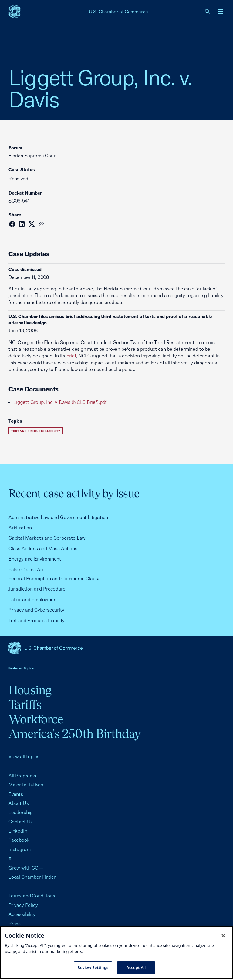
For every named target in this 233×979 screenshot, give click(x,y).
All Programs (22, 776)
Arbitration (20, 528)
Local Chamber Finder (32, 877)
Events (15, 794)
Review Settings (93, 967)
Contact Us (20, 822)
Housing (29, 690)
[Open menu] (221, 11)
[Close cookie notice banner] (223, 935)
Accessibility (21, 914)
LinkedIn (17, 831)
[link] (207, 11)
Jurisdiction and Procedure (36, 589)
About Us (18, 803)
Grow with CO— (25, 868)
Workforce (35, 719)
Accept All (136, 967)
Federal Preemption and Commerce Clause (54, 578)
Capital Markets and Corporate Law (47, 538)
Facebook (19, 840)
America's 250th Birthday (74, 733)
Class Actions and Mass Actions (42, 548)
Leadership (20, 812)
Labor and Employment (33, 599)
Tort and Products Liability (35, 431)
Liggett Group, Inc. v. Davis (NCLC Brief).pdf (59, 402)
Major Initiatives (25, 785)
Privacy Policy (23, 905)
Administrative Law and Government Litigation (58, 517)
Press (14, 923)
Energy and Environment (34, 559)
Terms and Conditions (31, 896)
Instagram (19, 849)
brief (71, 356)
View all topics (23, 756)
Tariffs (24, 704)
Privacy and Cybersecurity (36, 610)
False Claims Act (26, 569)
